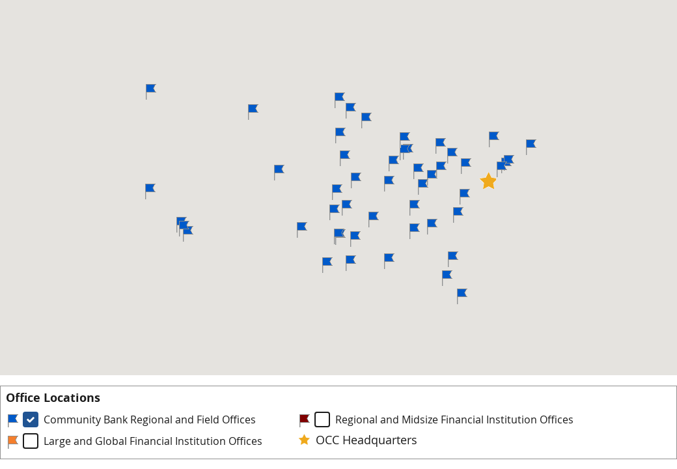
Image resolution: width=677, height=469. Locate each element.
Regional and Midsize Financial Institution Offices (454, 419)
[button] (351, 111)
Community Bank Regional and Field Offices (150, 419)
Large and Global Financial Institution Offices (153, 441)
